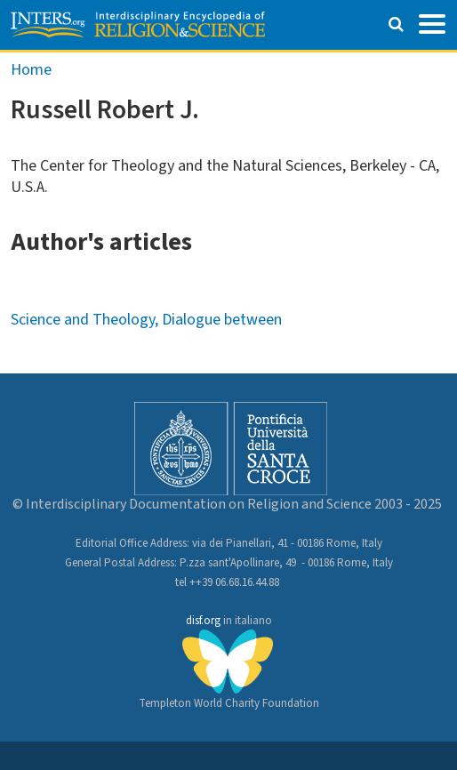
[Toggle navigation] (432, 22)
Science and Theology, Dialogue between (146, 320)
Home (31, 70)
